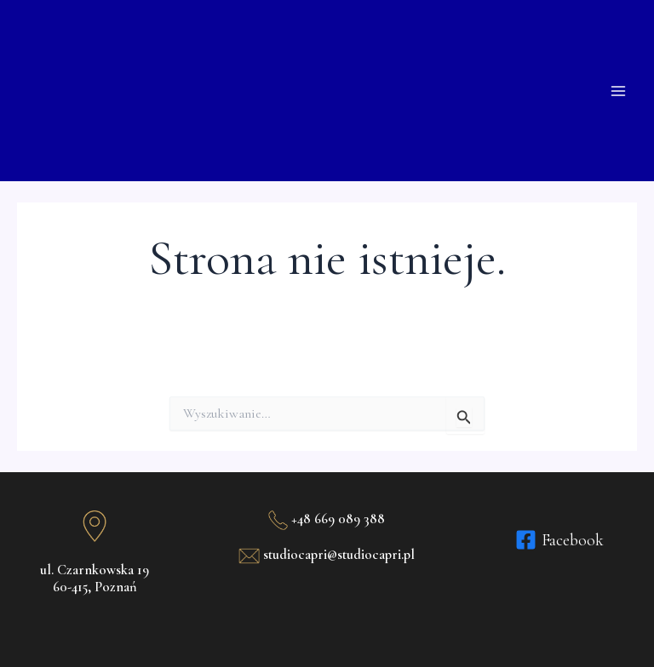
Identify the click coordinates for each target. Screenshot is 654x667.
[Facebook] (559, 539)
